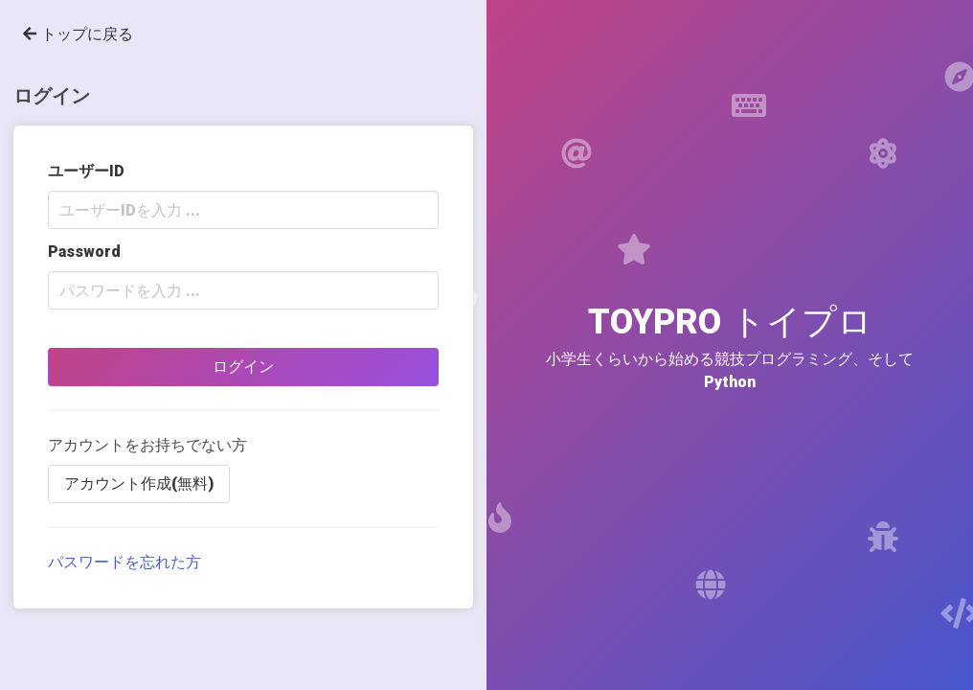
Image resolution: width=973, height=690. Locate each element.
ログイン (243, 366)
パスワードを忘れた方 (124, 562)
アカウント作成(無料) (139, 483)
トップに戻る (78, 34)
